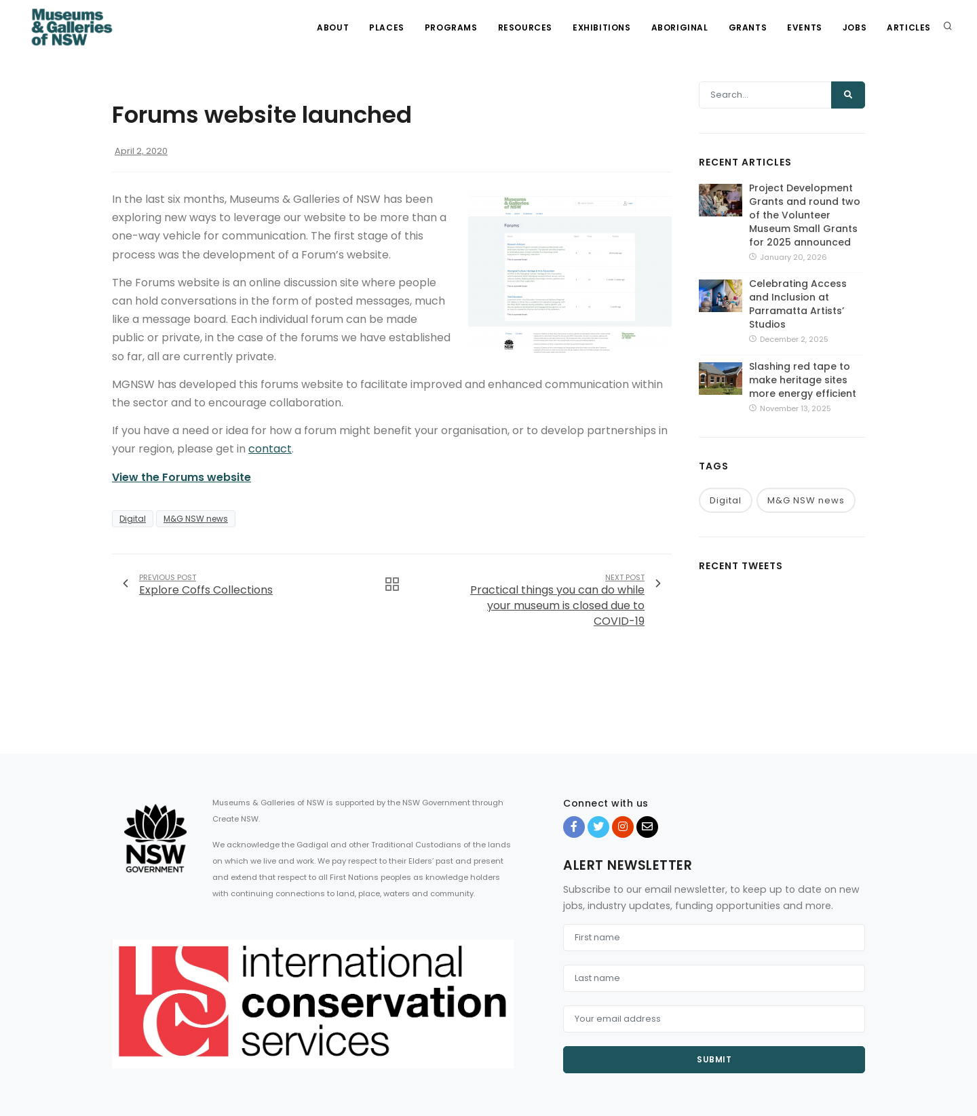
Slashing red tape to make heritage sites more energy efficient (802, 380)
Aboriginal (679, 27)
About (333, 27)
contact (270, 449)
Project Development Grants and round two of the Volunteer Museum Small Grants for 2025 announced (804, 215)
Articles (909, 27)
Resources (525, 27)
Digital (132, 518)
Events (804, 27)
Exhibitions (602, 27)
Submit (714, 1059)
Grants (748, 27)
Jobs (854, 27)
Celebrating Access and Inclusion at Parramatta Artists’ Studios (798, 304)
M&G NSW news (196, 518)
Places (386, 27)
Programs (451, 27)
